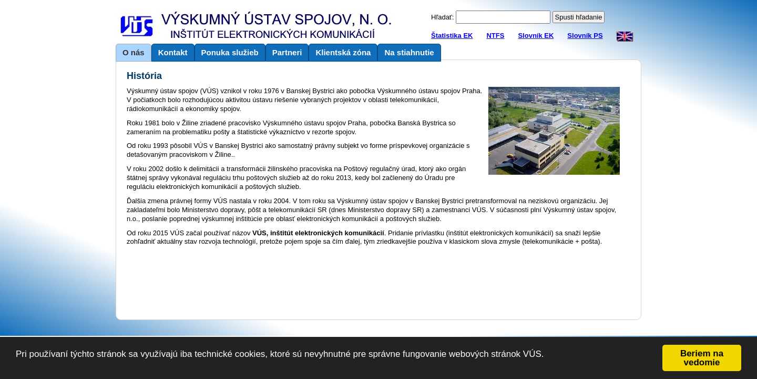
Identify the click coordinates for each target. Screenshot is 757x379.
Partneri (287, 52)
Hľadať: (442, 17)
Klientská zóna (343, 52)
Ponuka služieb (230, 52)
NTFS (495, 35)
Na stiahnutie (409, 52)
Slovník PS (584, 35)
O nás (133, 52)
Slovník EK (536, 35)
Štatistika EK (452, 35)
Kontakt (173, 52)
